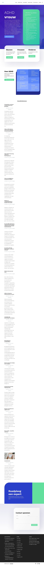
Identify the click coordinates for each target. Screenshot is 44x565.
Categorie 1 (9, 134)
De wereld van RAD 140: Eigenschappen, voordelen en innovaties (9, 249)
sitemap (11, 563)
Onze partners (35, 2)
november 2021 (20, 547)
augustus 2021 (19, 549)
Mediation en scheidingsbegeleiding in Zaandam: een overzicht (8, 201)
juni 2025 (18, 540)
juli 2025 (18, 538)
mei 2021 (18, 555)
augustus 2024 (19, 543)
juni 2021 (18, 553)
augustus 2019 (19, 556)
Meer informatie (9, 36)
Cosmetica (9, 344)
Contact (40, 2)
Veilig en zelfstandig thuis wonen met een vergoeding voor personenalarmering (8, 130)
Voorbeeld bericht (7, 460)
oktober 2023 (19, 545)
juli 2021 (18, 551)
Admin (8, 132)
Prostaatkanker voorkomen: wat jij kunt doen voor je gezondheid (9, 105)
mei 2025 (18, 542)
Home (16, 2)
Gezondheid (25, 2)
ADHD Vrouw (20, 2)
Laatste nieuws (30, 2)
